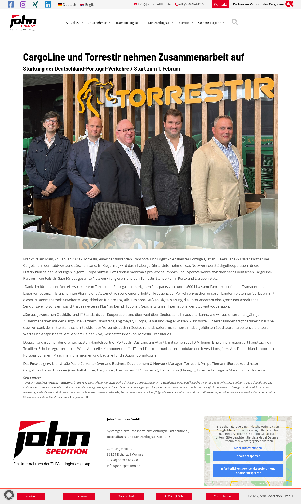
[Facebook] (10, 4)
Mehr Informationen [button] (248, 448)
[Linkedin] (48, 4)
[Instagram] (23, 4)
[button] (220, 4)
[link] (67, 4)
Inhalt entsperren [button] (248, 456)
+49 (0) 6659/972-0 (191, 4)
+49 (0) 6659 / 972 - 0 (122, 460)
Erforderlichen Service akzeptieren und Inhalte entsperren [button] (248, 471)
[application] (79, 23)
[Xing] (35, 4)
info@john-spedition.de (154, 4)
